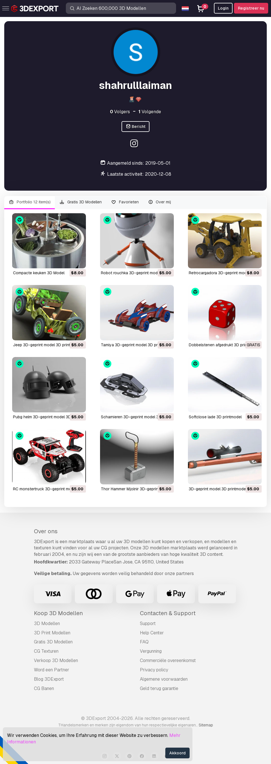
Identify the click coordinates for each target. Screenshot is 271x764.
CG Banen (44, 688)
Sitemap (206, 725)
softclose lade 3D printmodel (215, 416)
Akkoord (177, 753)
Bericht (135, 126)
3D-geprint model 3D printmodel (218, 488)
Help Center (152, 633)
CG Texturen (46, 651)
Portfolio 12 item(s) (29, 202)
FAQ (144, 642)
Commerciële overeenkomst (168, 660)
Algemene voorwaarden (164, 679)
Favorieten (125, 202)
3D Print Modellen (52, 633)
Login (223, 8)
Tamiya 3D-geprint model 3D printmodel (137, 344)
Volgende (149, 112)
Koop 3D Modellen (58, 613)
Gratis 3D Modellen (80, 202)
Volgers (120, 112)
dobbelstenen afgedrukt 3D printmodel (224, 344)
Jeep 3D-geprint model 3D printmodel (47, 344)
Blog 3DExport (49, 679)
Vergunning (151, 651)
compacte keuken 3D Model (38, 272)
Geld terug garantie (159, 688)
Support (148, 623)
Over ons (46, 531)
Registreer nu (251, 8)
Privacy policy (154, 670)
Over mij (159, 202)
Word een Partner (51, 670)
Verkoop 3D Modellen (56, 660)
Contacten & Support (168, 613)
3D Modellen (47, 623)
